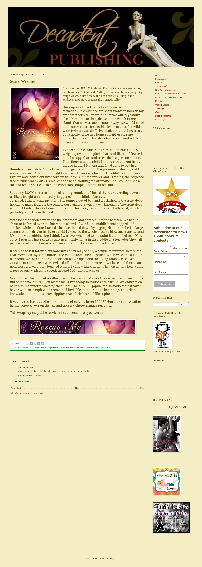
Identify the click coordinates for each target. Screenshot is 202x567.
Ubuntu (158, 101)
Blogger (112, 558)
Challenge (159, 112)
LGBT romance (80, 348)
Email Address (170, 251)
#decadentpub (40, 348)
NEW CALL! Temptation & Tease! (170, 93)
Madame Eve (92, 348)
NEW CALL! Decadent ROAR (168, 97)
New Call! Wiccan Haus (165, 90)
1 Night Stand (52, 348)
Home (78, 388)
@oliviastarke (23, 348)
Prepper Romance (163, 116)
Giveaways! (160, 119)
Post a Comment (21, 381)
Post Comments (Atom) (32, 393)
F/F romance (68, 348)
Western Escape (162, 105)
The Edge (159, 108)
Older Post (139, 388)
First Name (160, 261)
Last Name (160, 272)
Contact (158, 82)
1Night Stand (161, 86)
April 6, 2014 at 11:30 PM (29, 375)
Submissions (160, 79)
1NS (60, 348)
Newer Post (16, 388)
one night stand (105, 348)
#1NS (32, 348)
